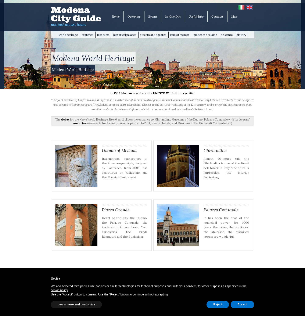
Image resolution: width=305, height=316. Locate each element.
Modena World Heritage (73, 69)
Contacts (217, 16)
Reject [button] (217, 304)
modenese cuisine (205, 35)
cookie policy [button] (59, 290)
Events (152, 16)
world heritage (68, 35)
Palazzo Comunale (221, 209)
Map (234, 16)
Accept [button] (242, 304)
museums (103, 35)
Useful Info (196, 16)
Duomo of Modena (119, 150)
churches (87, 35)
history (241, 35)
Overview (134, 16)
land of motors (180, 35)
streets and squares (153, 35)
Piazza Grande (116, 209)
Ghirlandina (215, 150)
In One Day (173, 16)
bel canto (227, 35)
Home (116, 16)
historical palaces (124, 35)
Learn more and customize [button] (76, 304)
